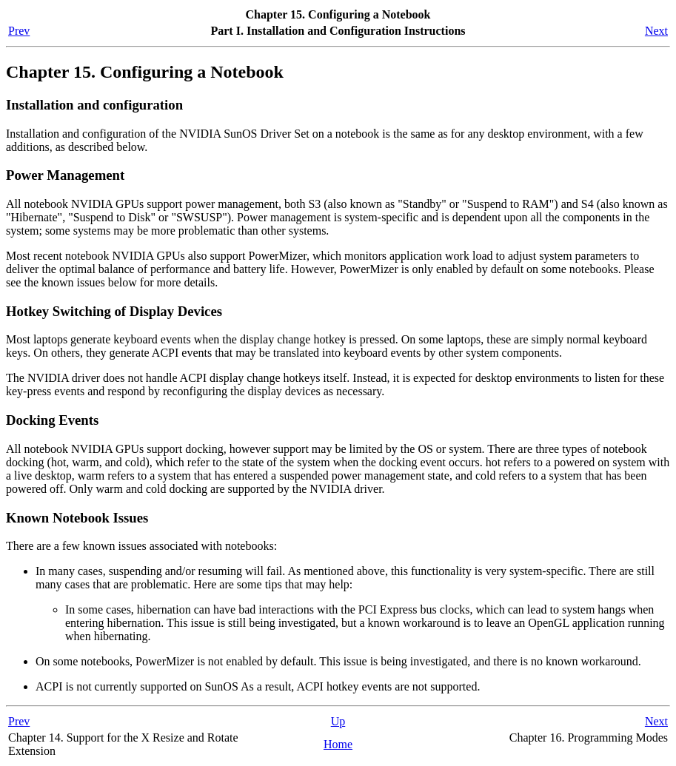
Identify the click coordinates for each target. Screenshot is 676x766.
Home (338, 744)
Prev (19, 30)
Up (338, 721)
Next (656, 30)
